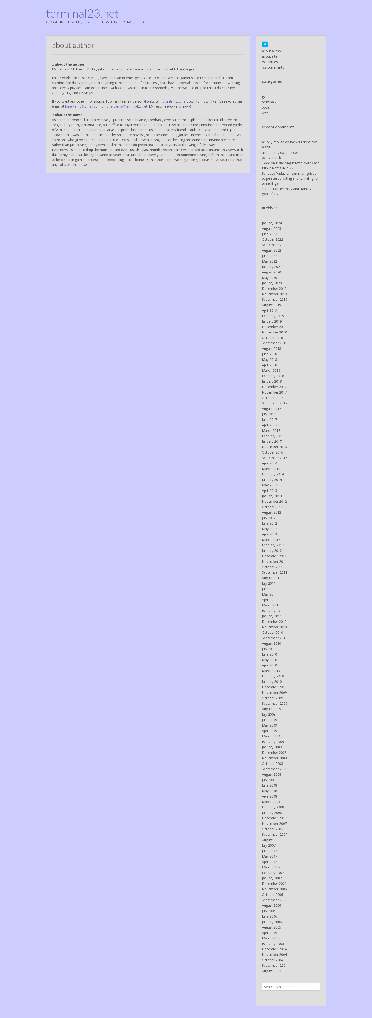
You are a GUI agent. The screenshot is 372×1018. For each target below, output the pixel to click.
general (267, 96)
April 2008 (269, 796)
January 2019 (272, 321)
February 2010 (273, 676)
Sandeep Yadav (273, 173)
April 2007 (269, 861)
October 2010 (272, 632)
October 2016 (272, 452)
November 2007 (274, 823)
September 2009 (274, 703)
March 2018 (271, 370)
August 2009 (271, 709)
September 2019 (274, 299)
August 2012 (271, 512)
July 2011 (269, 583)
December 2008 (274, 752)
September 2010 (274, 638)
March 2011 (271, 605)
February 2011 (273, 610)
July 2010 (269, 649)
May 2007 (269, 856)
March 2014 (271, 468)
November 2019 (274, 294)
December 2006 (274, 883)
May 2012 (269, 528)
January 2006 (272, 921)
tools (266, 107)
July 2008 (269, 780)
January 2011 (272, 616)
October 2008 (272, 763)
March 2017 (271, 430)
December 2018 (274, 326)
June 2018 (269, 354)
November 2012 (274, 501)
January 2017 (272, 441)
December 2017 (274, 387)
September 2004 (274, 965)
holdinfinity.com (173, 101)
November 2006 (274, 889)
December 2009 (274, 687)
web (265, 113)
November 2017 (274, 392)
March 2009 (271, 736)
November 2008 (274, 758)
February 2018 (273, 376)
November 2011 (274, 561)
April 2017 (269, 425)
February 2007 (273, 872)
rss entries (270, 62)
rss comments (273, 67)
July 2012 (269, 518)
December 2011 (274, 556)
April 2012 (269, 534)
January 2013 (272, 496)
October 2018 (272, 337)
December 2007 (274, 818)
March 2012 (271, 539)
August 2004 (271, 971)
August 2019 (271, 305)
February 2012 (273, 545)
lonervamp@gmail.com (83, 106)
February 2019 (273, 316)
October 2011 (272, 567)
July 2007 (269, 845)
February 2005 (273, 943)
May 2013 (269, 485)
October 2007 (272, 829)
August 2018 (271, 348)
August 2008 (271, 774)
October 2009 (272, 698)
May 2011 (269, 594)
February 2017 (273, 436)
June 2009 (269, 720)
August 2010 (271, 643)
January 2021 (272, 266)
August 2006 (271, 905)
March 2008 (271, 801)
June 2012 (269, 523)
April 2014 (269, 463)
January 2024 (272, 223)
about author (272, 51)
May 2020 (269, 277)
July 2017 (269, 414)
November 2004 (274, 954)
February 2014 (273, 474)
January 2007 (272, 878)
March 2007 (271, 867)
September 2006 (274, 900)
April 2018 (269, 365)
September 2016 (274, 457)
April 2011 (269, 599)
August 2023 (271, 228)
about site (269, 56)
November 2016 (274, 447)
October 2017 (272, 397)
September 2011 (274, 572)
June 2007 (269, 851)
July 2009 (269, 714)
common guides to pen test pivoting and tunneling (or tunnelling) (290, 178)
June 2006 (269, 916)
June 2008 (269, 785)
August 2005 (271, 927)
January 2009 (272, 747)
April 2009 (269, 730)
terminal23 (270, 102)
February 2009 (273, 741)
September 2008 (274, 769)
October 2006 (272, 894)
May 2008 (269, 790)
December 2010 (274, 621)
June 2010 (269, 654)
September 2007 (274, 834)
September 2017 (274, 403)
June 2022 (269, 255)
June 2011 (269, 588)
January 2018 (272, 381)
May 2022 (269, 261)
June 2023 (269, 234)
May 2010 (269, 659)
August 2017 (271, 408)
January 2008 (272, 812)
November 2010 (274, 627)
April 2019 (269, 310)
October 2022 (272, 239)
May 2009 (269, 725)
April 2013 (269, 490)
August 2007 (271, 840)
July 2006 (269, 911)
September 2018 (274, 343)
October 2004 (272, 960)
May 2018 (269, 359)
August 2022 (271, 250)
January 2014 (272, 479)
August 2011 (271, 578)
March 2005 (271, 938)
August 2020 (271, 272)
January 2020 (272, 283)
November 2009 (274, 692)
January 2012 (272, 550)
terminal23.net (82, 13)
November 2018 (274, 332)
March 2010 (271, 670)
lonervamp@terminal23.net (126, 106)
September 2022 (274, 245)
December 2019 (274, 288)
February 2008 (273, 807)
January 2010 (272, 681)
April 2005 (269, 932)
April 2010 (269, 665)
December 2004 (274, 949)
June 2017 (269, 419)
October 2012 (272, 507)
